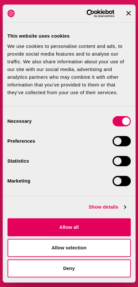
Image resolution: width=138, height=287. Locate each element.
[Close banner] (128, 13)
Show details (103, 207)
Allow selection (69, 247)
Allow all (69, 227)
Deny (69, 268)
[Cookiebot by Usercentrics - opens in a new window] (87, 13)
